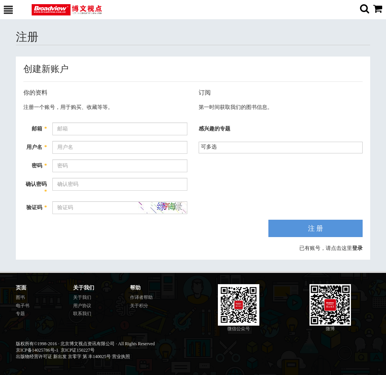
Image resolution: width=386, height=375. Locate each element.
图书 (20, 297)
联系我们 (82, 313)
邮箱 (39, 129)
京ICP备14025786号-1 (37, 350)
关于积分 (139, 305)
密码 (39, 165)
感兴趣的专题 (214, 129)
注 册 (315, 228)
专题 (20, 313)
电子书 (22, 305)
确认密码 (36, 187)
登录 (357, 248)
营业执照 (121, 356)
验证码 (36, 207)
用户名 (36, 147)
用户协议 (82, 305)
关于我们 (82, 297)
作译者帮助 (141, 297)
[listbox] (211, 146)
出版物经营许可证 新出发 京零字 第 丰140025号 (63, 356)
